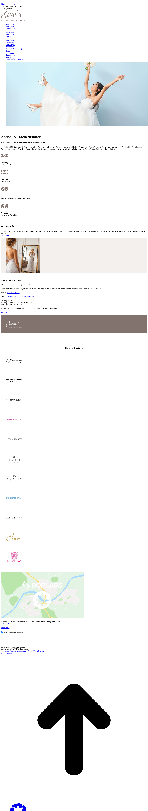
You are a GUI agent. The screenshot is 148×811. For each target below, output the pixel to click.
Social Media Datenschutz (37, 651)
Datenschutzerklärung (18, 651)
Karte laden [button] (5, 628)
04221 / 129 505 (8, 4)
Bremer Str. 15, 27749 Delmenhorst (21, 297)
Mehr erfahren (6, 624)
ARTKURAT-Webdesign (6, 653)
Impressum (5, 651)
